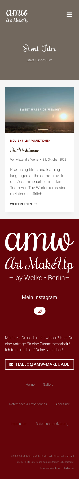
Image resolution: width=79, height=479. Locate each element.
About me (62, 404)
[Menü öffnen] (71, 14)
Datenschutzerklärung (52, 424)
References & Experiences (28, 404)
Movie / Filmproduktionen (30, 140)
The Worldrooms (25, 150)
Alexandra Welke (27, 159)
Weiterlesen (23, 204)
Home (30, 384)
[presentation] (39, 110)
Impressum (19, 424)
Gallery (48, 384)
